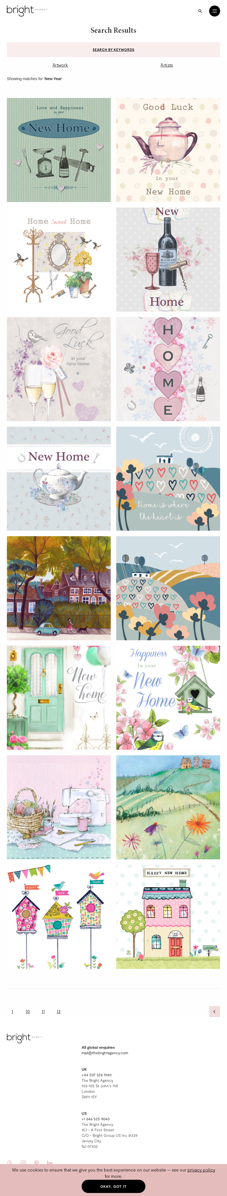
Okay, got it (113, 1186)
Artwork (60, 64)
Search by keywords (113, 49)
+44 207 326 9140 (97, 1074)
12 (59, 1011)
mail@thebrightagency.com (105, 1052)
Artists (166, 64)
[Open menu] (214, 11)
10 (28, 1011)
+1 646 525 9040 (96, 1118)
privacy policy (201, 1169)
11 (43, 1011)
